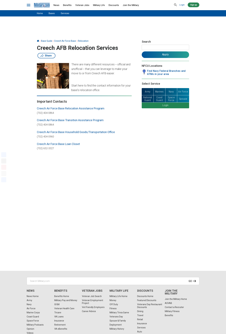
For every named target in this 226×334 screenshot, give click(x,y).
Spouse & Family (118, 320)
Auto (139, 331)
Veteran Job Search (92, 296)
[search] (175, 5)
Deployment (116, 324)
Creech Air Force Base (65, 41)
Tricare (57, 312)
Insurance (59, 320)
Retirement (60, 324)
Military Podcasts (35, 324)
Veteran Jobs (82, 5)
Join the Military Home (176, 299)
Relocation (83, 41)
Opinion (30, 329)
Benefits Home (61, 296)
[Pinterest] (4, 167)
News (56, 5)
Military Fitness (172, 311)
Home (40, 13)
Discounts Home (145, 296)
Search (146, 41)
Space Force (33, 320)
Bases (52, 13)
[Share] (4, 180)
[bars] (28, 5)
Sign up (193, 5)
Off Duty (114, 304)
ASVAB (168, 303)
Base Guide (46, 41)
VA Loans (59, 316)
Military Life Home (118, 296)
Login (182, 5)
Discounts (114, 5)
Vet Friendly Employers (93, 307)
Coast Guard (33, 316)
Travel (140, 315)
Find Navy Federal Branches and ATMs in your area (166, 72)
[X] (4, 161)
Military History (117, 329)
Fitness (113, 308)
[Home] (38, 41)
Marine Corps (33, 312)
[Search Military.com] (113, 281)
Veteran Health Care (64, 308)
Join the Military (131, 5)
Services (65, 13)
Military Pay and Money (65, 300)
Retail (140, 319)
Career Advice (89, 311)
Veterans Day (116, 316)
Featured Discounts (146, 300)
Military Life (99, 5)
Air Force (31, 308)
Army (29, 300)
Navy (29, 304)
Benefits (67, 5)
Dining (140, 311)
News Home (33, 296)
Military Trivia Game (119, 312)
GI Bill (56, 304)
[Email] (4, 173)
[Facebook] (4, 155)
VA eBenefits (60, 329)
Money (113, 300)
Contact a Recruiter (174, 307)
